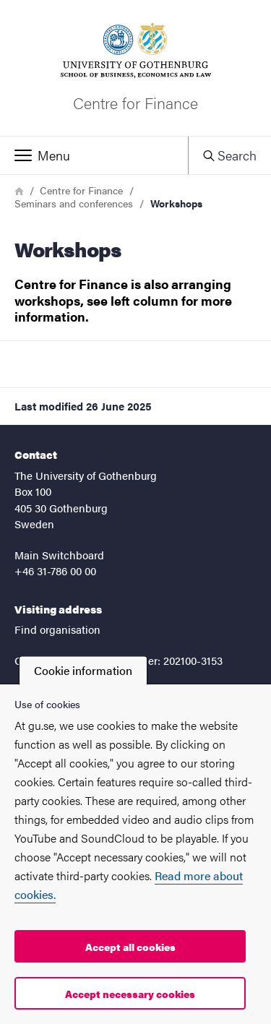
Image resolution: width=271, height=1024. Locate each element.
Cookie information (83, 670)
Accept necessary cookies (130, 993)
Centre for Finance (81, 190)
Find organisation (57, 629)
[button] (94, 155)
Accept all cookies (130, 946)
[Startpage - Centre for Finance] (135, 68)
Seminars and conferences (73, 203)
